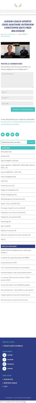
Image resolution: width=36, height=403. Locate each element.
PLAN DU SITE (8, 379)
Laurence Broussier (9, 34)
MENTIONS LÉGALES (10, 383)
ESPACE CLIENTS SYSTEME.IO (13, 346)
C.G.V (5, 386)
